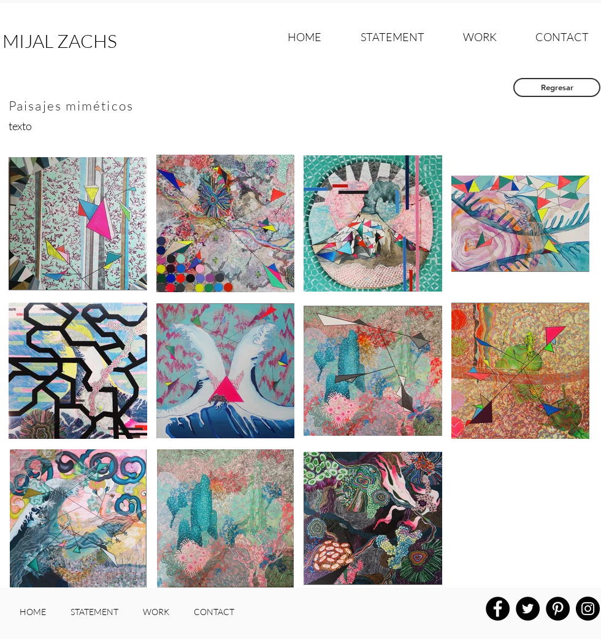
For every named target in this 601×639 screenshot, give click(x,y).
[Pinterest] (558, 609)
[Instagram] (588, 609)
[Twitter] (528, 609)
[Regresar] (556, 87)
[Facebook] (498, 609)
